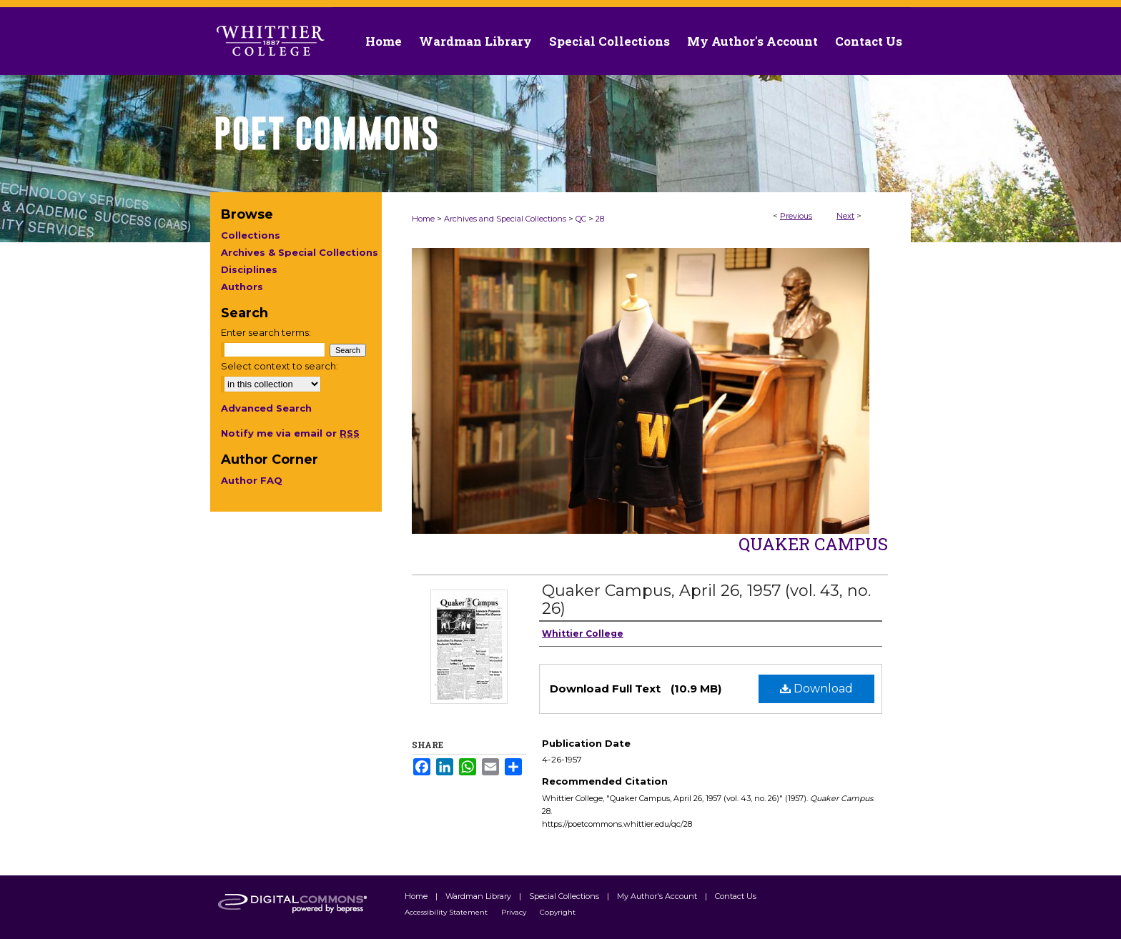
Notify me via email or (290, 433)
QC (581, 219)
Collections (250, 235)
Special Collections (565, 896)
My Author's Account (658, 896)
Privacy (514, 912)
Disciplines (249, 269)
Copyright (558, 912)
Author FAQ (251, 480)
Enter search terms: (266, 332)
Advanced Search (266, 408)
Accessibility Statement (447, 912)
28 (600, 219)
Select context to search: (279, 366)
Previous (796, 216)
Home (423, 219)
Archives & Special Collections (299, 252)
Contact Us (868, 41)
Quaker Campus (813, 543)
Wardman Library (479, 896)
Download (816, 688)
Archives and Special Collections (505, 219)
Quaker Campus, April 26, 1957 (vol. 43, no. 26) (706, 599)
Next (845, 216)
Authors (242, 286)
